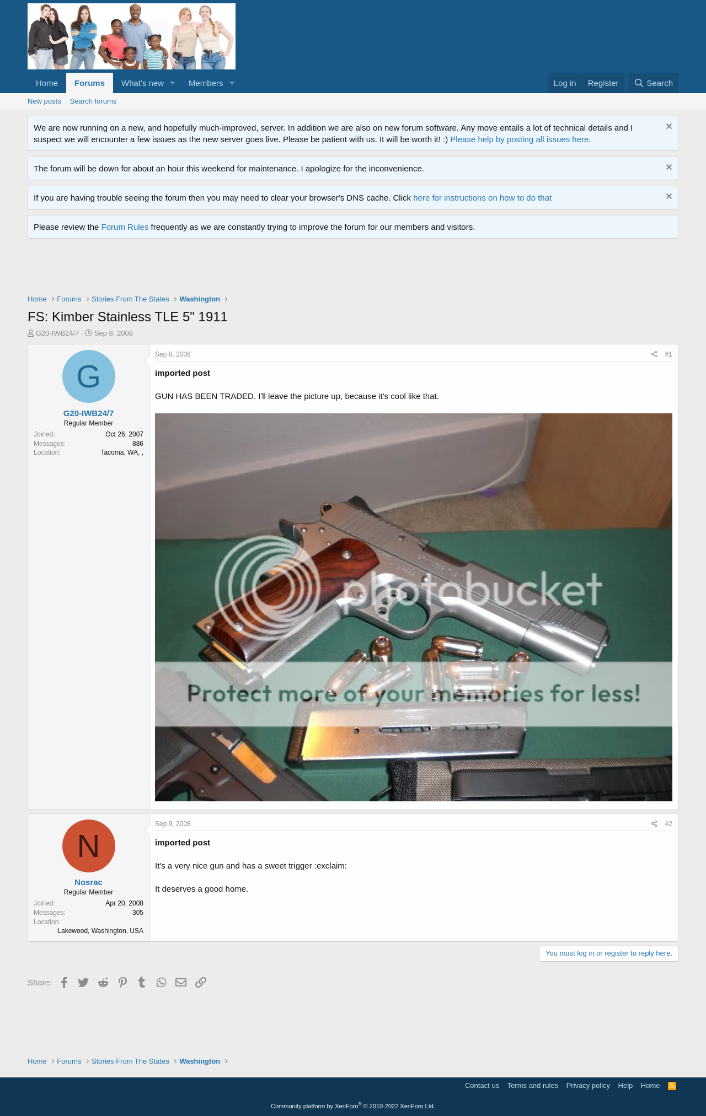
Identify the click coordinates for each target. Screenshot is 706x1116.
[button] (172, 83)
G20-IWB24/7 (57, 333)
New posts (44, 101)
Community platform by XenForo (353, 1106)
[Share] (654, 354)
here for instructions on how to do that (482, 197)
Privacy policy (588, 1085)
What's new (142, 83)
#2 (668, 824)
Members (206, 83)
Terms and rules (532, 1085)
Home (47, 83)
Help (625, 1085)
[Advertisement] (228, 269)
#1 (668, 354)
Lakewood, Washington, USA (100, 931)
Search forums (93, 101)
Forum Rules (125, 226)
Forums (89, 83)
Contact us (482, 1085)
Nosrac (88, 882)
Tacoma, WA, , (121, 452)
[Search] (653, 83)
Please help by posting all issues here (519, 139)
